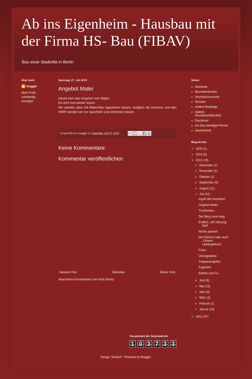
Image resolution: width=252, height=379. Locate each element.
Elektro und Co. (209, 273)
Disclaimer (202, 120)
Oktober (205, 177)
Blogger (146, 357)
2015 (199, 148)
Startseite (118, 272)
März (203, 297)
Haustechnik (203, 130)
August (204, 188)
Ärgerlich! (205, 267)
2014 (199, 154)
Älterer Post (167, 272)
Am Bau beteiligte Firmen (211, 125)
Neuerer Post (68, 272)
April (202, 292)
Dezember (206, 165)
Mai (202, 286)
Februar (204, 303)
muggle (31, 86)
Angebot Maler (208, 205)
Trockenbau (206, 210)
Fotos (202, 250)
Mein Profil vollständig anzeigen (28, 97)
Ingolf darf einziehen (212, 199)
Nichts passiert (208, 231)
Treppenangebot (209, 261)
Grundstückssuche (207, 97)
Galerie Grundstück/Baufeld (208, 113)
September (207, 182)
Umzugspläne (208, 256)
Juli (202, 194)
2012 (199, 316)
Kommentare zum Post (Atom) (94, 279)
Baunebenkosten (206, 91)
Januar (204, 309)
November (206, 171)
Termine (200, 102)
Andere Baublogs (206, 106)
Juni (202, 280)
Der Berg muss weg (211, 216)
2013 (199, 160)
